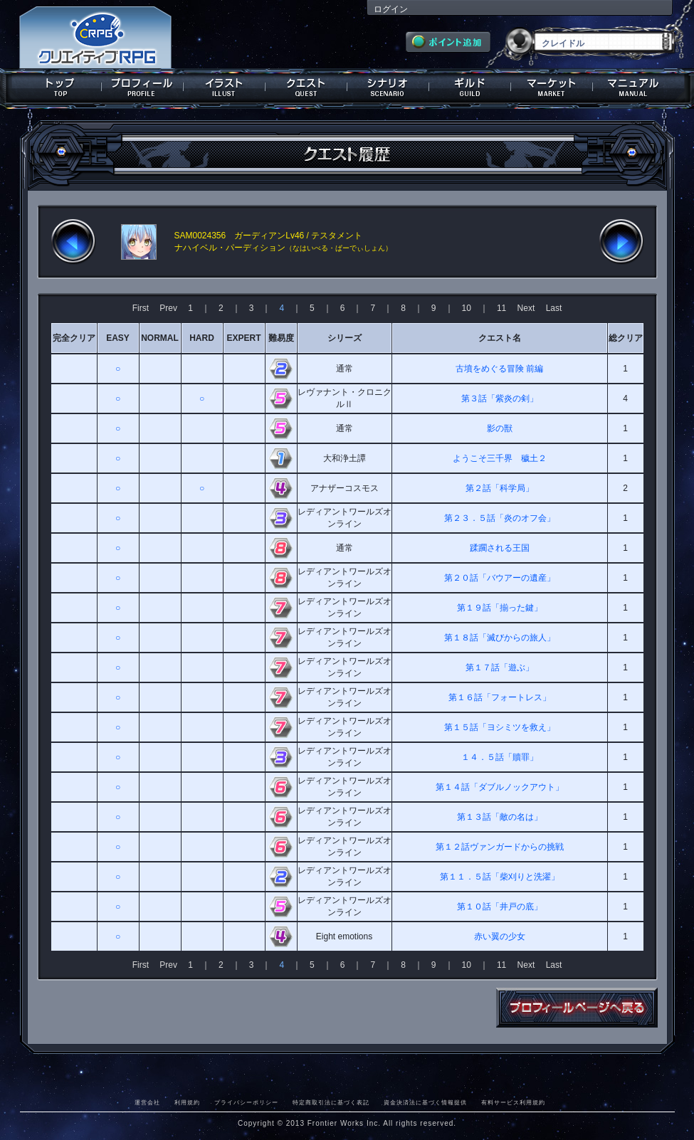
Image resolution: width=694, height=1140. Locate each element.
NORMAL (160, 338)
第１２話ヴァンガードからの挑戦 (500, 847)
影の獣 (499, 428)
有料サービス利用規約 (513, 1102)
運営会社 (147, 1102)
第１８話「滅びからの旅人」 (499, 638)
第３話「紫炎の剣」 (499, 398)
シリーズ (344, 338)
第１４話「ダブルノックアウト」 (500, 787)
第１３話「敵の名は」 (499, 817)
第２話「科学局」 (500, 488)
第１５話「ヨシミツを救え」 (499, 727)
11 (501, 308)
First (140, 308)
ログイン (391, 9)
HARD (201, 338)
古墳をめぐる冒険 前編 (499, 369)
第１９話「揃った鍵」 (499, 608)
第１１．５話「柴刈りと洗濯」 (499, 877)
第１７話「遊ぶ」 (500, 667)
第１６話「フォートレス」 (499, 697)
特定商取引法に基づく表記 (331, 1102)
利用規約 (187, 1102)
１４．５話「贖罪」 (499, 757)
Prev (168, 308)
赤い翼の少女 (499, 936)
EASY (118, 338)
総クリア (626, 338)
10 (466, 308)
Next (526, 308)
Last (554, 308)
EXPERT (243, 338)
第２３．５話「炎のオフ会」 (499, 518)
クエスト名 (499, 338)
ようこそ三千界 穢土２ (500, 458)
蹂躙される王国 (500, 548)
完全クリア (74, 338)
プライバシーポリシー (246, 1102)
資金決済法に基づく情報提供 (425, 1102)
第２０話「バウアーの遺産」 (499, 578)
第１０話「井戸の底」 (499, 907)
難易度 (281, 338)
